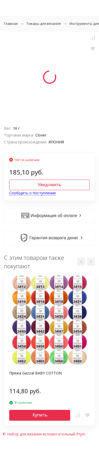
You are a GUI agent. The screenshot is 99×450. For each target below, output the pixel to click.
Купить (39, 415)
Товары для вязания (43, 23)
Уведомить (49, 185)
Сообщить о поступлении (32, 192)
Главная (11, 23)
